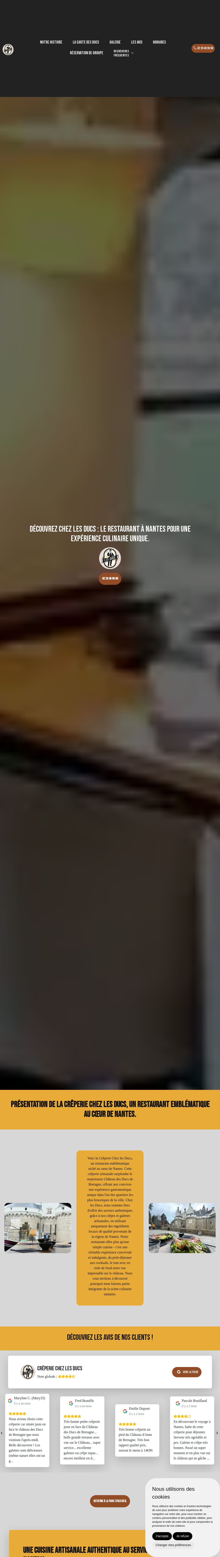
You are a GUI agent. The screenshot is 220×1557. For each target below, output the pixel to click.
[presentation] (1, 1432)
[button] (132, 53)
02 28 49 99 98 (203, 48)
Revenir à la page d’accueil (110, 1501)
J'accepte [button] (162, 1536)
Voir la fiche (187, 1372)
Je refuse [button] (182, 1536)
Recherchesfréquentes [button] (121, 53)
